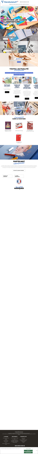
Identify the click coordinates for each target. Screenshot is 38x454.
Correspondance (16, 74)
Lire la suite (6, 92)
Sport (14, 442)
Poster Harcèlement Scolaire (23, 443)
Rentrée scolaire (24, 72)
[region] (19, 450)
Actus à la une (13, 72)
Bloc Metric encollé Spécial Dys (19, 146)
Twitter (32, 1)
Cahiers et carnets (6, 26)
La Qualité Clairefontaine (17, 180)
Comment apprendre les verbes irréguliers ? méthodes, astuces (32, 86)
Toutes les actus (7, 72)
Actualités (23, 442)
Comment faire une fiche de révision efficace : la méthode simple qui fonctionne (23, 87)
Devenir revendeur (6, 444)
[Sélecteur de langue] (28, 2)
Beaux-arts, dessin (30, 72)
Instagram (35, 1)
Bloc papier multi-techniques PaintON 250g (30, 134)
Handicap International (15, 443)
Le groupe (6, 443)
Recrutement (6, 445)
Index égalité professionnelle (14, 444)
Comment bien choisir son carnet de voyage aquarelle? (15, 86)
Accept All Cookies (28, 452)
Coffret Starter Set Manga (19, 134)
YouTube (33, 1)
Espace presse (23, 441)
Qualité (6, 442)
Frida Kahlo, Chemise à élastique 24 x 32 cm (8, 134)
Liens (6, 446)
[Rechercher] (6, 2)
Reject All (28, 450)
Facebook (30, 1)
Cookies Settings (28, 448)
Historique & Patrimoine (6, 441)
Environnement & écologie (14, 441)
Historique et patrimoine (5, 180)
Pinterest (34, 1)
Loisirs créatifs (22, 74)
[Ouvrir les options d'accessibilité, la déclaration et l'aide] (26, 1)
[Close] (37, 450)
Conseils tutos (18, 72)
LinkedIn (37, 1)
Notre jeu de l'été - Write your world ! (6, 85)
